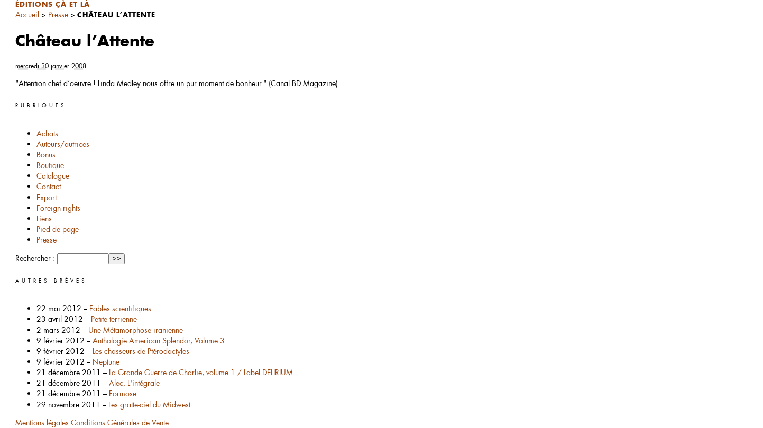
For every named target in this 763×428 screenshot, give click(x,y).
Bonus (46, 155)
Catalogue (52, 176)
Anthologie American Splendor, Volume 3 (159, 341)
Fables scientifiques (120, 308)
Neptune (106, 362)
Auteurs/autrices (62, 144)
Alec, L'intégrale (134, 383)
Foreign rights (58, 208)
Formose (122, 393)
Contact (48, 186)
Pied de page (57, 229)
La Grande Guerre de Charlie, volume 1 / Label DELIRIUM (201, 372)
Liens (44, 218)
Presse (58, 15)
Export (46, 197)
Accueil (27, 15)
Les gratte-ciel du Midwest (149, 404)
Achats (47, 133)
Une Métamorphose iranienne (135, 330)
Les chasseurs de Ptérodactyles (141, 351)
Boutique (50, 165)
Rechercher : (35, 258)
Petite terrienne (114, 319)
